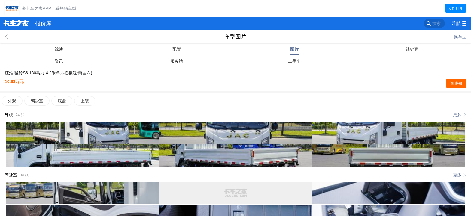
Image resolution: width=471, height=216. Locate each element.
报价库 (43, 23)
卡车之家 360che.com (16, 23)
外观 (12, 100)
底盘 (62, 100)
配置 (176, 49)
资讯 (59, 61)
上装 (85, 100)
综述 (59, 49)
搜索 (436, 23)
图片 (294, 49)
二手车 (294, 61)
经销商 (412, 49)
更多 (457, 114)
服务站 (176, 61)
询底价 (456, 83)
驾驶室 (37, 100)
